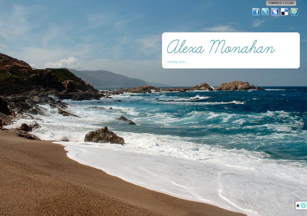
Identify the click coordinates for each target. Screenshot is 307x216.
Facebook (256, 12)
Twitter (265, 12)
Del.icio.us (285, 12)
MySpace (275, 12)
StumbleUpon (294, 12)
